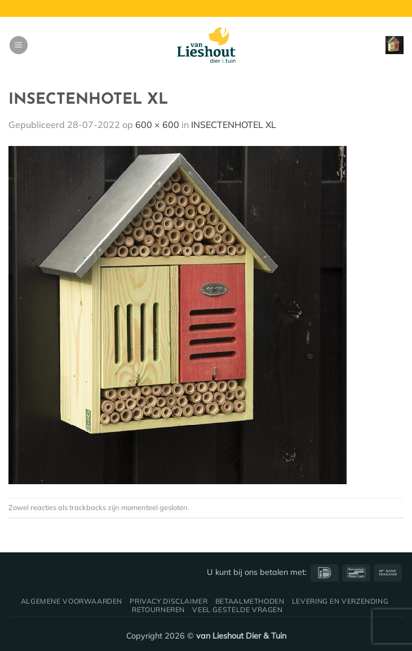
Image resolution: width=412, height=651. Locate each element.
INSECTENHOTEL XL (233, 124)
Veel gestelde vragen (237, 609)
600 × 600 (157, 124)
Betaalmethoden (250, 601)
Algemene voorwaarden (71, 601)
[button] (19, 45)
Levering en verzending (340, 601)
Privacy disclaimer (168, 601)
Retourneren (158, 609)
